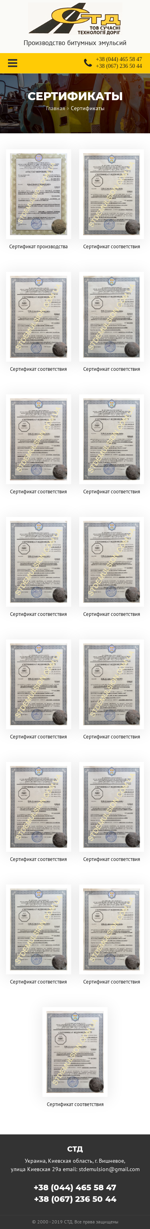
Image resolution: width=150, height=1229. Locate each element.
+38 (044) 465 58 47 (75, 1187)
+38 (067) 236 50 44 (75, 1199)
